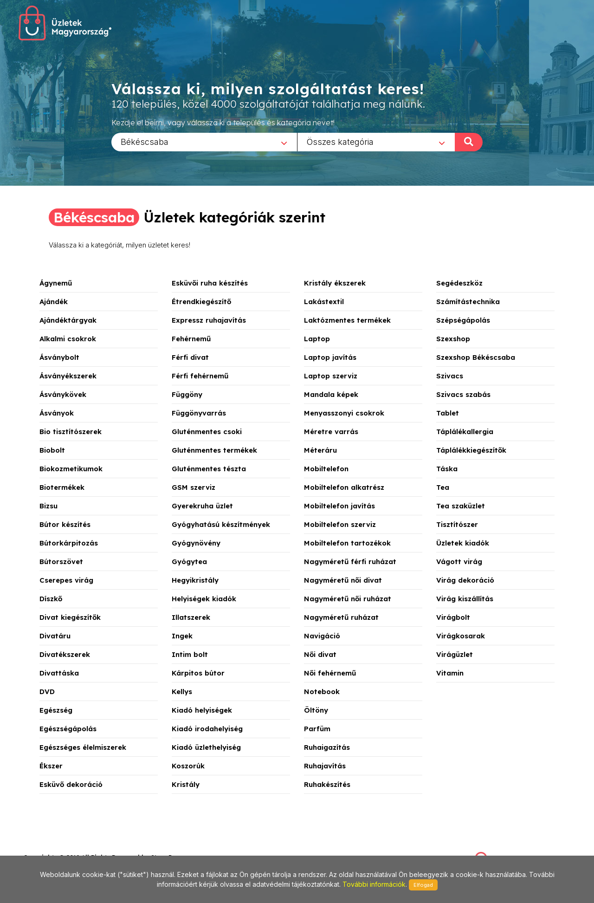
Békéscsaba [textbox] (144, 141)
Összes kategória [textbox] (340, 141)
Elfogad (423, 885)
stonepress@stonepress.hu (60, 847)
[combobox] (204, 141)
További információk (374, 884)
